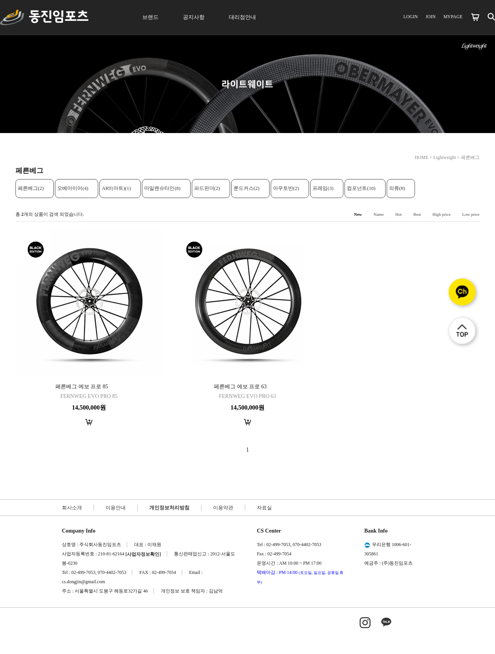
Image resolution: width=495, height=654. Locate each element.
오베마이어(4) (72, 188)
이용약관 (223, 508)
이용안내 (116, 508)
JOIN (430, 16)
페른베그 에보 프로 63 (240, 386)
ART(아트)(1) (116, 188)
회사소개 (72, 508)
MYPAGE (453, 16)
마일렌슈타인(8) (162, 188)
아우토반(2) (286, 188)
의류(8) (397, 188)
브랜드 (150, 17)
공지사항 (194, 17)
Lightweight (445, 157)
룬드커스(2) (246, 188)
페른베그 (470, 157)
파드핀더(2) (207, 188)
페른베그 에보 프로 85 (81, 386)
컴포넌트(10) (361, 188)
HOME (421, 157)
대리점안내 (242, 17)
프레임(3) (322, 188)
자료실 (264, 508)
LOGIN (410, 16)
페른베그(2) (31, 188)
